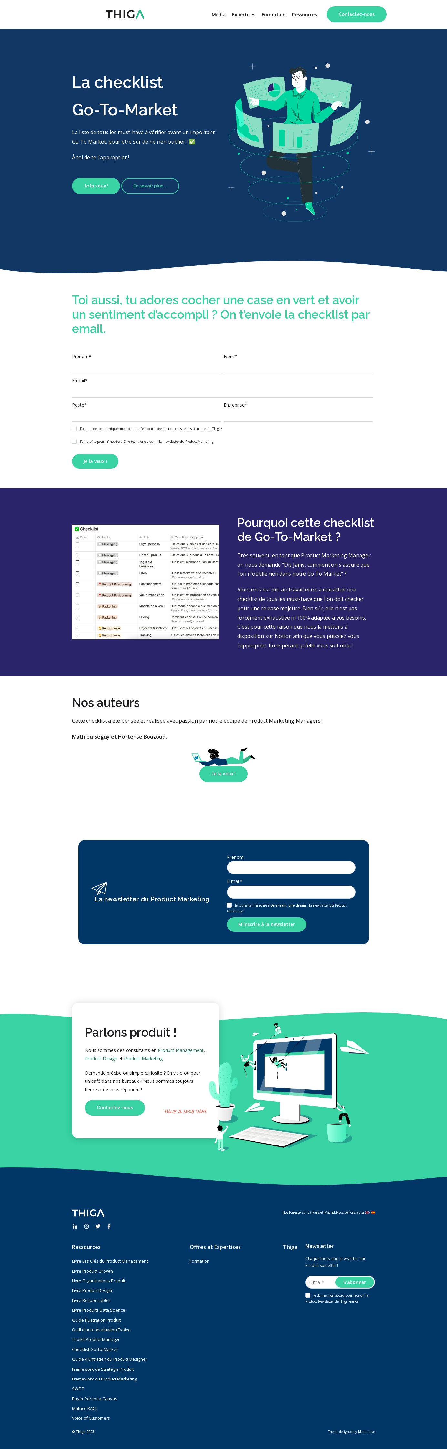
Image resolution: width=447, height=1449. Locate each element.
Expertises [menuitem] (243, 14)
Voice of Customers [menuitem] (91, 1418)
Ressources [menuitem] (304, 14)
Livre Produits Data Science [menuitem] (98, 1310)
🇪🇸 (373, 1212)
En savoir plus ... (150, 185)
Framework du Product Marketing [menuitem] (104, 1379)
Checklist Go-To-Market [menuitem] (94, 1349)
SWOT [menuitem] (78, 1388)
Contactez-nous (357, 14)
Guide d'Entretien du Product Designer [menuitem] (109, 1359)
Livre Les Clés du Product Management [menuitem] (110, 1261)
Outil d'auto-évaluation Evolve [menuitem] (101, 1330)
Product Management (181, 1050)
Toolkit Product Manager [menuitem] (96, 1339)
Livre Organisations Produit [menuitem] (98, 1281)
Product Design (101, 1058)
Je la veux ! (96, 185)
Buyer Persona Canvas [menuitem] (94, 1398)
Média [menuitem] (219, 14)
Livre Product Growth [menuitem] (92, 1271)
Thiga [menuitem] (290, 1247)
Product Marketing (143, 1058)
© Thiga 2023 (83, 1431)
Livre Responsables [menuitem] (91, 1300)
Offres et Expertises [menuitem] (215, 1247)
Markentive (366, 1431)
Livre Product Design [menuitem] (92, 1290)
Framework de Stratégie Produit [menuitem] (103, 1369)
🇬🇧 (367, 1212)
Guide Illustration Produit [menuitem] (96, 1320)
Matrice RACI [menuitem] (84, 1408)
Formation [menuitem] (274, 14)
